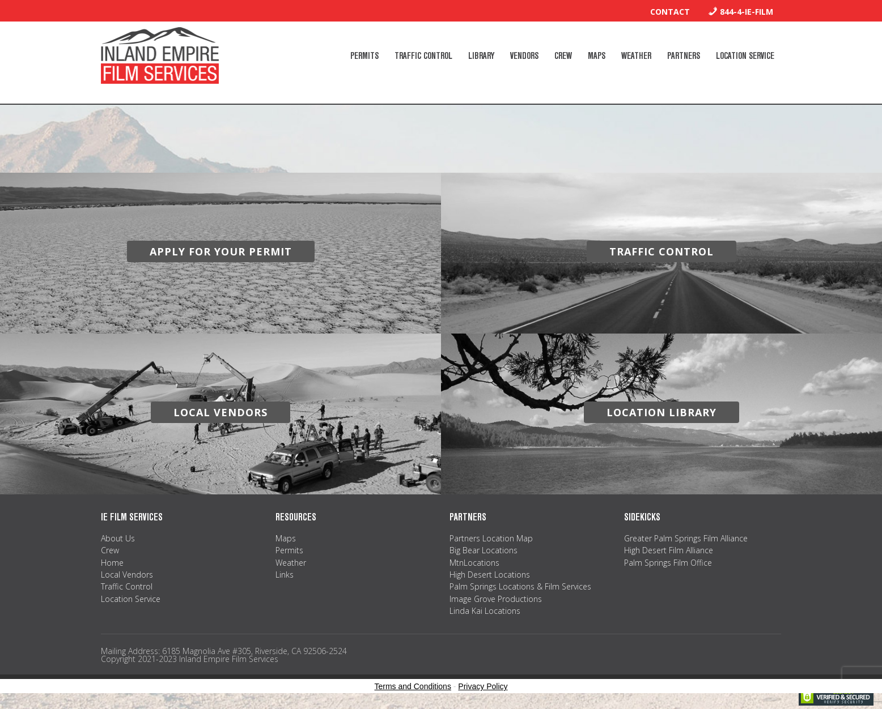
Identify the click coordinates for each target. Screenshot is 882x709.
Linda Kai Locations (485, 610)
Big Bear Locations (484, 550)
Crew (110, 550)
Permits (289, 550)
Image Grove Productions (496, 598)
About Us (118, 538)
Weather (290, 562)
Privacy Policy (482, 686)
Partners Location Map (491, 538)
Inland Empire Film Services (160, 55)
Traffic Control (126, 586)
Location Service (130, 598)
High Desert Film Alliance (668, 550)
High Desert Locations (490, 574)
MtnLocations (474, 562)
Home (112, 562)
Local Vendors (127, 574)
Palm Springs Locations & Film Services (520, 586)
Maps (285, 538)
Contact (670, 11)
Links (284, 574)
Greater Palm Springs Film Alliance (686, 538)
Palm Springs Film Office (668, 562)
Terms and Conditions (413, 686)
